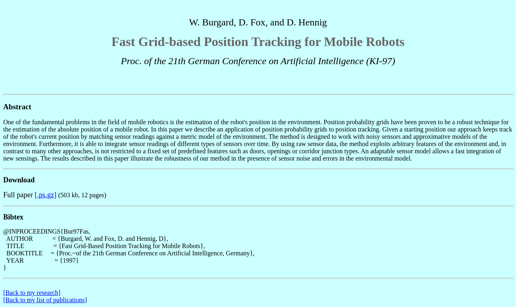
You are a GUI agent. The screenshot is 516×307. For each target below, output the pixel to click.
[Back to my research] (31, 292)
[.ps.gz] (45, 195)
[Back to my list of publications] (45, 300)
